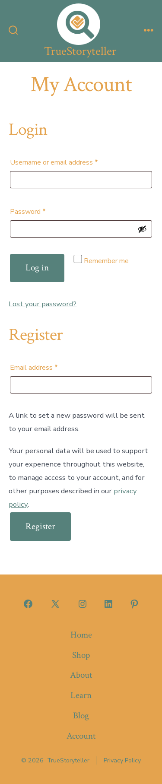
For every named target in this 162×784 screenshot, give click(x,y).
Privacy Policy (122, 760)
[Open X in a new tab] (55, 604)
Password (41, 210)
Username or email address (67, 161)
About (81, 675)
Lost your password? (42, 304)
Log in (37, 267)
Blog (81, 715)
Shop (81, 655)
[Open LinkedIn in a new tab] (108, 604)
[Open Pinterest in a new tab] (134, 604)
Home (81, 635)
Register (40, 526)
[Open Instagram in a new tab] (82, 604)
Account (81, 736)
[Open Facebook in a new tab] (28, 604)
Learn (81, 695)
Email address (47, 366)
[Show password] (142, 229)
